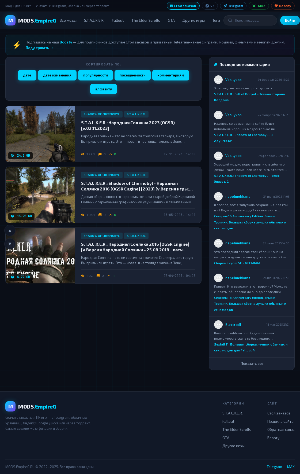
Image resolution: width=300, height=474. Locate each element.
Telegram (233, 6)
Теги (216, 20)
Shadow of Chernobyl (102, 114)
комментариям (170, 75)
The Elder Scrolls (145, 20)
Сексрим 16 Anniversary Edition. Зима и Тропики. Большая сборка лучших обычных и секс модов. (250, 222)
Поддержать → (40, 47)
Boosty (283, 6)
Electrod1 (233, 324)
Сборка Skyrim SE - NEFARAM (237, 263)
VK (210, 6)
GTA (171, 20)
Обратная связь (281, 429)
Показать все (252, 363)
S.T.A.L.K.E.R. (94, 20)
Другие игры (193, 20)
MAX (258, 6)
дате (27, 75)
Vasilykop (233, 80)
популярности (95, 75)
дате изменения (57, 75)
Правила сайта (280, 421)
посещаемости (133, 75)
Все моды (68, 20)
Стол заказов (183, 6)
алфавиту (103, 89)
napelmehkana (237, 196)
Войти (290, 20)
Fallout (118, 20)
